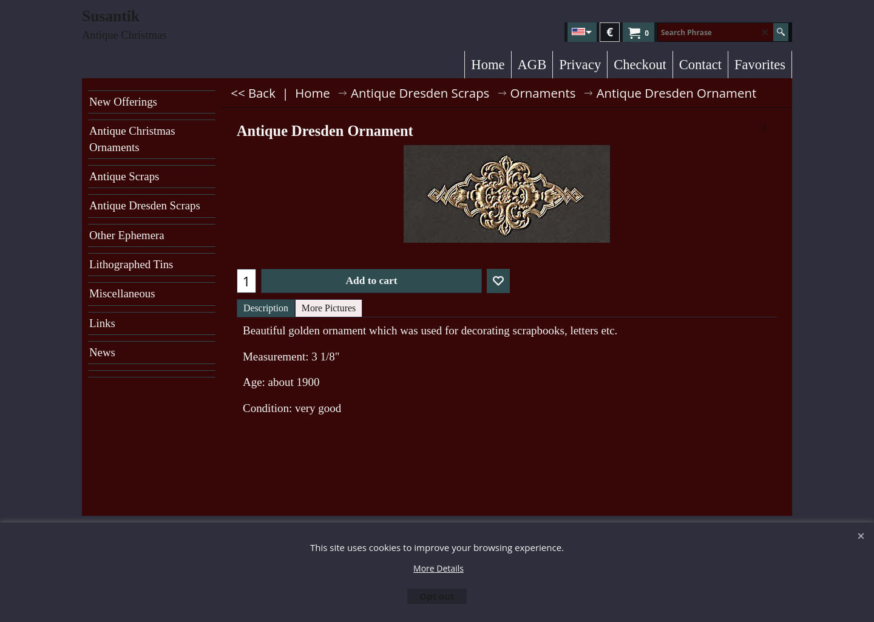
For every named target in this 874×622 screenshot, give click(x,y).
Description (265, 308)
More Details (438, 568)
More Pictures (329, 308)
